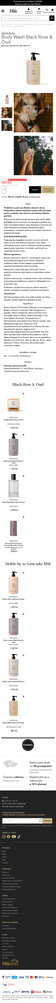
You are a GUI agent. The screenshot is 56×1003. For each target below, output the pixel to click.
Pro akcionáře (7, 952)
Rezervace (6, 875)
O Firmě (5, 943)
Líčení (4, 857)
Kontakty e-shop (8, 938)
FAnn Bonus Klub (8, 899)
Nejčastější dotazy (9, 889)
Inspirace (5, 916)
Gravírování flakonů (9, 907)
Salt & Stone (8, 32)
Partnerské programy (10, 913)
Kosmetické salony (9, 928)
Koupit (35, 189)
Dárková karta (7, 902)
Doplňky (5, 863)
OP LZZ (5, 958)
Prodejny (5, 925)
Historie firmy (7, 946)
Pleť (3, 851)
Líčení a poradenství (9, 910)
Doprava (5, 872)
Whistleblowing (8, 955)
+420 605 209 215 (11, 801)
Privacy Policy (36, 825)
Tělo (3, 860)
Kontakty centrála (9, 941)
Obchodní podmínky (10, 884)
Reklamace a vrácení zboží (12, 881)
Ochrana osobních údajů (11, 886)
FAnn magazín (7, 905)
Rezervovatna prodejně (48, 190)
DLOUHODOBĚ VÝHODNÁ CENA (18, 180)
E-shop (5, 797)
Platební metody (8, 878)
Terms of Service (47, 825)
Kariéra (5, 949)
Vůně (4, 854)
